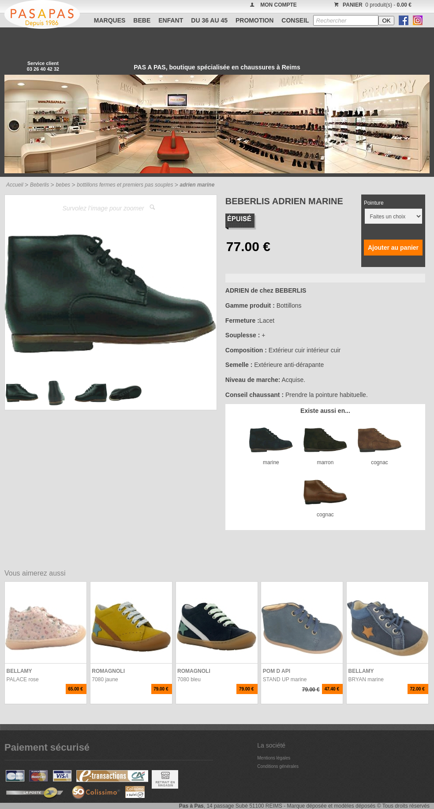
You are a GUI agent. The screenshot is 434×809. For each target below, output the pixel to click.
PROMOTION (254, 20)
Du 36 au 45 (209, 20)
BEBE (141, 20)
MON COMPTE (278, 5)
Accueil (14, 185)
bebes (63, 185)
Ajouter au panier (393, 247)
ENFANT (170, 20)
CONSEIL (295, 20)
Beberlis (39, 185)
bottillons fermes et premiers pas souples (125, 185)
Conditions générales (278, 766)
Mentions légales (273, 758)
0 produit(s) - (372, 5)
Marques (110, 20)
